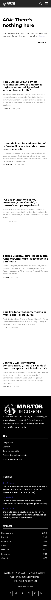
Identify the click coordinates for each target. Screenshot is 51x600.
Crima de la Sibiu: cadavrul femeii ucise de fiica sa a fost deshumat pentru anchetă (25, 146)
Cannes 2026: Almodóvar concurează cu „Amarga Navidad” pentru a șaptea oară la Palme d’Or (25, 365)
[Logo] (9, 3)
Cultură (6, 387)
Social (5, 328)
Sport (5, 221)
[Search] (42, 42)
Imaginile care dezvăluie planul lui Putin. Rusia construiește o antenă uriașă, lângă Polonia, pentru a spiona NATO (24, 515)
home (41, 36)
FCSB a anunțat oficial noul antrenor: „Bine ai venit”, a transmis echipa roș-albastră (21, 202)
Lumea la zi (8, 497)
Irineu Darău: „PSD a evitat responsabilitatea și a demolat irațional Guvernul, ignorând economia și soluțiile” (22, 86)
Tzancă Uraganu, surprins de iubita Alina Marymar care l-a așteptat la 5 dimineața (25, 258)
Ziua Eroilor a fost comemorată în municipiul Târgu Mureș (24, 313)
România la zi (8, 165)
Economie (7, 108)
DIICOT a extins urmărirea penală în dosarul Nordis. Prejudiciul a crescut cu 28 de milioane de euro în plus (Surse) (25, 490)
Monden (6, 277)
